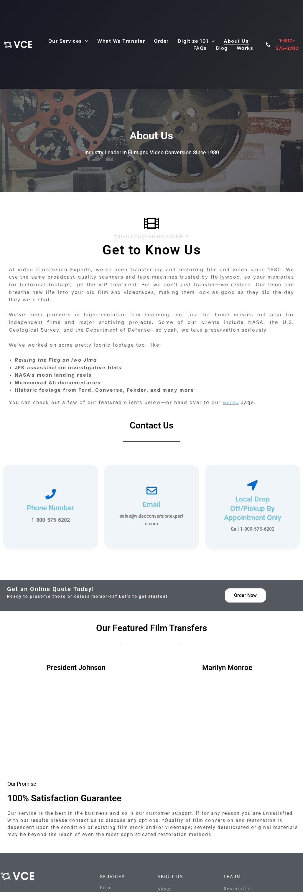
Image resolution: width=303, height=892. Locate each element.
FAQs (200, 48)
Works (245, 48)
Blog (222, 48)
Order (161, 41)
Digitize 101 (196, 40)
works (231, 402)
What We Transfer (121, 41)
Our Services (68, 40)
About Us (236, 41)
